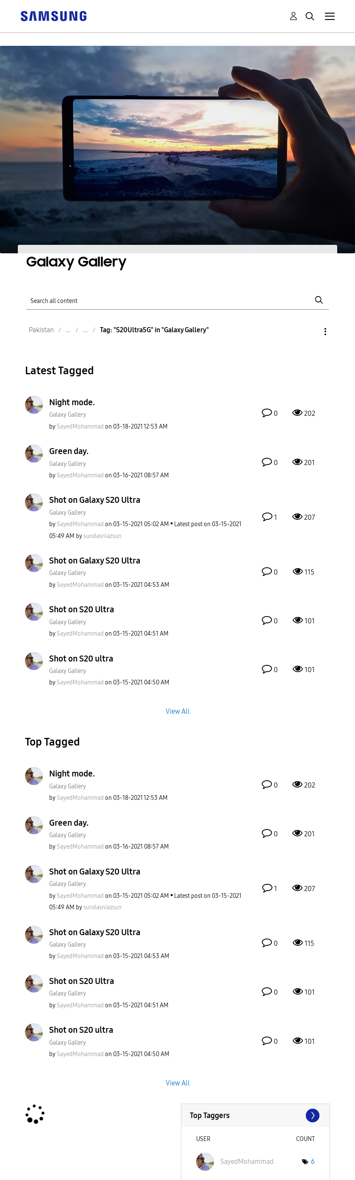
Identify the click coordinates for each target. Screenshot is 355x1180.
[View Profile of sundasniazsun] (102, 536)
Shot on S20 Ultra (81, 609)
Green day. (69, 451)
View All (178, 711)
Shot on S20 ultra (81, 658)
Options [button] (311, 331)
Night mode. (72, 402)
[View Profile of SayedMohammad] (80, 426)
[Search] (177, 300)
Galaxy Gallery (67, 414)
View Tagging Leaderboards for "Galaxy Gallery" (255, 1115)
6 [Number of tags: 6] (313, 1162)
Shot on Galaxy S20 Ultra (94, 500)
